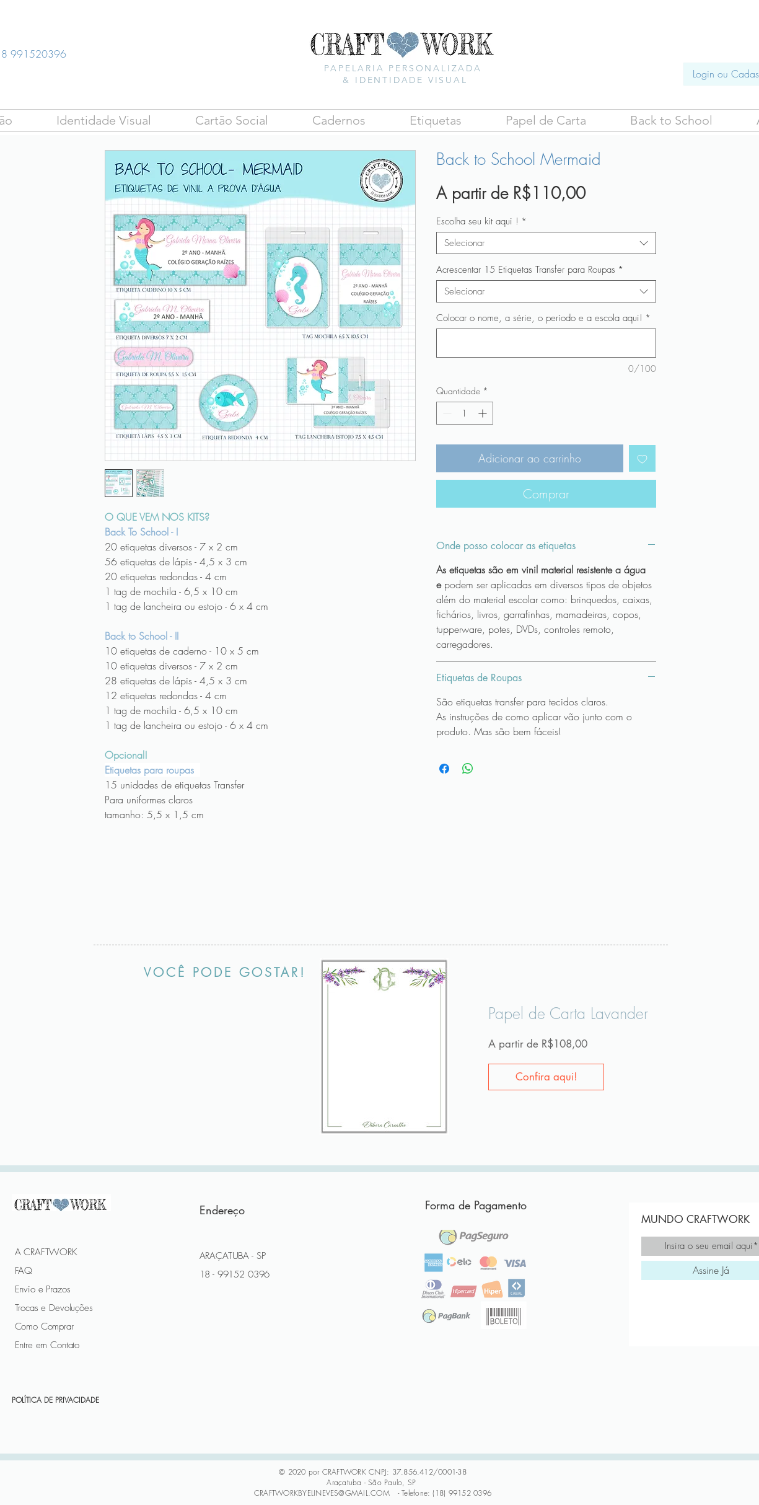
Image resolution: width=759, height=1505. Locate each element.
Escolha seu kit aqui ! (481, 221)
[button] (232, 120)
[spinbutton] (465, 413)
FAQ (24, 1270)
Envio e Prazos (43, 1289)
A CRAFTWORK (46, 1252)
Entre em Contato (47, 1345)
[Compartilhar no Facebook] (444, 768)
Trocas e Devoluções (54, 1308)
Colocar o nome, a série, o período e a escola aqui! (543, 318)
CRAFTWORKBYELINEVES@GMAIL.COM (322, 1493)
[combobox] (546, 243)
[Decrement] (446, 413)
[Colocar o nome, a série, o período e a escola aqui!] (546, 343)
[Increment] (483, 413)
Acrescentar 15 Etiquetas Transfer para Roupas (529, 269)
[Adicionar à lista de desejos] (642, 458)
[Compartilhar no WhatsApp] (467, 768)
